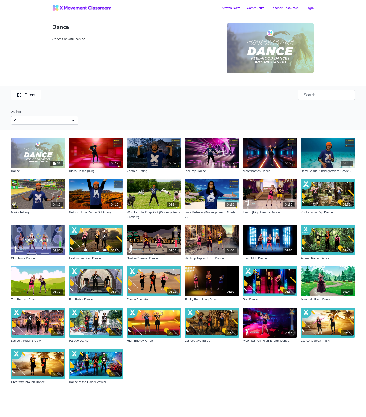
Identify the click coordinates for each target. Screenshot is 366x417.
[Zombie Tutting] (154, 171)
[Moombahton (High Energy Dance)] (270, 340)
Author (16, 111)
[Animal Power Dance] (328, 258)
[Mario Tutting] (38, 212)
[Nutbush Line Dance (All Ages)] (96, 212)
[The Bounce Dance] (38, 299)
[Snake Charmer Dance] (154, 258)
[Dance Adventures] (212, 340)
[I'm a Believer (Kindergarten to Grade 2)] (212, 214)
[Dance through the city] (38, 340)
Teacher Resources (285, 8)
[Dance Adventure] (154, 299)
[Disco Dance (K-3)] (96, 171)
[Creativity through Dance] (38, 382)
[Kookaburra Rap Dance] (328, 212)
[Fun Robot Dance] (96, 299)
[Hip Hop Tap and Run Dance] (212, 258)
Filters (26, 94)
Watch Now (231, 8)
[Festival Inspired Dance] (96, 258)
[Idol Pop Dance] (212, 171)
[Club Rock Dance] (38, 258)
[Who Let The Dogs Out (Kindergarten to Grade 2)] (154, 214)
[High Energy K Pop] (154, 340)
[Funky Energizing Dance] (212, 299)
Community (255, 8)
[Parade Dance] (96, 340)
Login (310, 8)
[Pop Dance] (270, 299)
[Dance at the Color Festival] (96, 382)
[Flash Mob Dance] (270, 258)
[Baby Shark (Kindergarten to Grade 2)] (328, 171)
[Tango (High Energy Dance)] (270, 212)
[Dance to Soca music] (328, 340)
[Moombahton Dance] (270, 171)
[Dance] (38, 171)
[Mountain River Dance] (328, 299)
